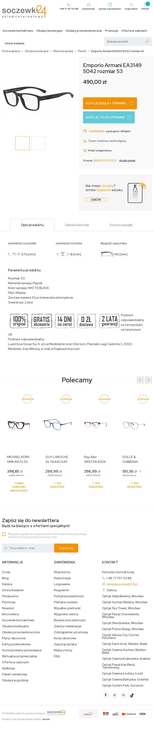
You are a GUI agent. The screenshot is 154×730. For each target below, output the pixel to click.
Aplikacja (8, 668)
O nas (6, 572)
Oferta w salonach (134, 30)
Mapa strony (63, 650)
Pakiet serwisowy (14, 674)
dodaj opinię (127, 160)
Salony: (112, 590)
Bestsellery (10, 614)
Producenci (10, 596)
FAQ (57, 656)
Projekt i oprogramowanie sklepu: (26, 719)
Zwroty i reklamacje (67, 626)
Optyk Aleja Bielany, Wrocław (122, 596)
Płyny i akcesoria (13, 638)
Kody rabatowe (65, 638)
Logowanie (62, 584)
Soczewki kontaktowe (18, 30)
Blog (5, 578)
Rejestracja (62, 578)
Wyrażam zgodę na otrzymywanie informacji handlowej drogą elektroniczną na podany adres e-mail (47, 535)
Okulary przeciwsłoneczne (83, 30)
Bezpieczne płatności (69, 620)
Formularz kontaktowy (118, 572)
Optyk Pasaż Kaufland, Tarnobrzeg (118, 666)
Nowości (8, 608)
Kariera (7, 584)
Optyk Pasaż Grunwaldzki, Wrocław (121, 615)
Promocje (111, 30)
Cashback (97, 131)
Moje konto (62, 572)
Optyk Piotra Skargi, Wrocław (123, 629)
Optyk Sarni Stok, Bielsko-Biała (124, 644)
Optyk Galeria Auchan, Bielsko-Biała (124, 651)
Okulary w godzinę (15, 680)
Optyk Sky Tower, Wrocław (121, 608)
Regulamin (61, 590)
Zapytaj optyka (65, 644)
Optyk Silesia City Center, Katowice (121, 636)
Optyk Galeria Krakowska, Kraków (126, 659)
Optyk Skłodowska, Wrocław (122, 623)
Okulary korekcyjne (49, 30)
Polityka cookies (66, 602)
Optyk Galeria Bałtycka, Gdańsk (125, 680)
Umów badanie (14, 43)
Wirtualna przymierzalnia (19, 656)
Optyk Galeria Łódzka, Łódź (122, 674)
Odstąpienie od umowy (71, 632)
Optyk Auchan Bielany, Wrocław (124, 602)
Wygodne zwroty (66, 614)
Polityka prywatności (69, 596)
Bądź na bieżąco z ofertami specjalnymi (36, 523)
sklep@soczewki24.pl (122, 584)
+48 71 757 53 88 (119, 578)
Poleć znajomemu (97, 150)
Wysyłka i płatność (67, 608)
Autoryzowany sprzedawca (22, 650)
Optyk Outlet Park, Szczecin (122, 686)
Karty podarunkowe (16, 644)
